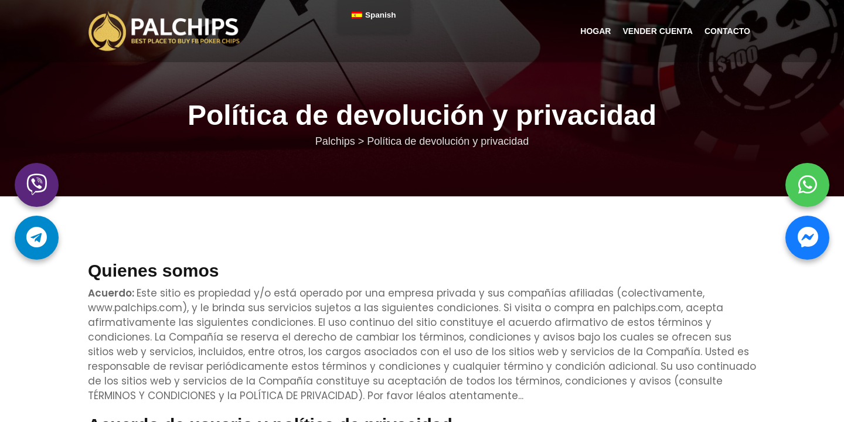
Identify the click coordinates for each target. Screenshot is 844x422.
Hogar (595, 31)
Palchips (164, 31)
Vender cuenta (657, 31)
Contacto (727, 31)
